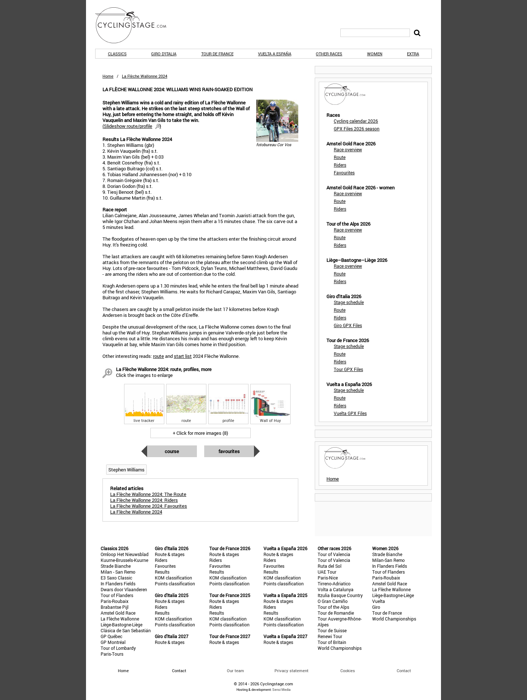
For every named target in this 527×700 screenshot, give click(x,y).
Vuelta (378, 601)
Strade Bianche (116, 566)
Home (107, 76)
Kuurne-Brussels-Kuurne (124, 560)
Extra (413, 53)
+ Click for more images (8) (200, 433)
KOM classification (173, 578)
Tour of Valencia (334, 554)
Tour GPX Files (348, 369)
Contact (404, 670)
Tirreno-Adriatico (334, 583)
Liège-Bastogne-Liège (121, 624)
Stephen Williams (126, 469)
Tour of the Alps (333, 607)
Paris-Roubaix (114, 601)
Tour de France (217, 53)
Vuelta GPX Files (350, 413)
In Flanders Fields (118, 583)
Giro (376, 607)
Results (162, 572)
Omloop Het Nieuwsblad (125, 554)
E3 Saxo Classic (116, 578)
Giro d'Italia (163, 53)
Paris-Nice (328, 578)
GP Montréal (113, 642)
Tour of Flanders (117, 595)
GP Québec (111, 636)
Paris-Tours (112, 654)
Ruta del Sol (329, 566)
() (131, 126)
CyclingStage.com (135, 25)
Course (172, 451)
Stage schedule (349, 302)
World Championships (340, 648)
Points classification (175, 583)
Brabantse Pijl (114, 607)
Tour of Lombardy (118, 648)
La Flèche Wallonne (120, 619)
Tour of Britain (332, 642)
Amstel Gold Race (118, 613)
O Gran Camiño (333, 601)
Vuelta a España (274, 53)
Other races (329, 53)
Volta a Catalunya (336, 589)
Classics (117, 53)
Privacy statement (291, 670)
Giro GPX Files (348, 325)
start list (183, 356)
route (158, 356)
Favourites (229, 451)
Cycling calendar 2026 (356, 121)
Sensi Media (281, 689)
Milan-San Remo (388, 560)
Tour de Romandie (336, 613)
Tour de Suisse (332, 630)
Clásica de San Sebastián (126, 630)
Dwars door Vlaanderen (124, 589)
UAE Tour (327, 572)
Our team (235, 670)
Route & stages (169, 554)
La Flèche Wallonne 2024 (136, 511)
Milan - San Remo (118, 572)
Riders (340, 165)
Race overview (348, 149)
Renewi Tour (330, 636)
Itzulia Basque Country (340, 595)
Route (339, 157)
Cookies (347, 670)
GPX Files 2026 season (357, 129)
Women (374, 53)
